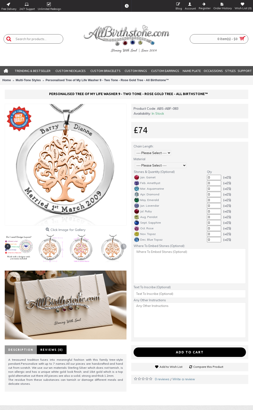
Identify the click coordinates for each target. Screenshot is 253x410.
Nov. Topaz (145, 234)
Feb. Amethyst (147, 183)
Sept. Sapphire (147, 222)
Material (139, 159)
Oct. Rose (144, 228)
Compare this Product (208, 366)
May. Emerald (146, 200)
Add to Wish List (171, 366)
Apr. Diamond (146, 194)
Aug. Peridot (145, 217)
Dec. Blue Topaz (148, 239)
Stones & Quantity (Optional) (154, 172)
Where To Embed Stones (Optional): (159, 246)
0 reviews (162, 379)
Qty (209, 172)
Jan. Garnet (145, 177)
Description (20, 349)
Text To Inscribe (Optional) (152, 287)
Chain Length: (144, 146)
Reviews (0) (51, 349)
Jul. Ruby (143, 211)
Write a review (183, 379)
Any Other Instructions (150, 300)
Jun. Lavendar (146, 205)
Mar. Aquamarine (149, 188)
